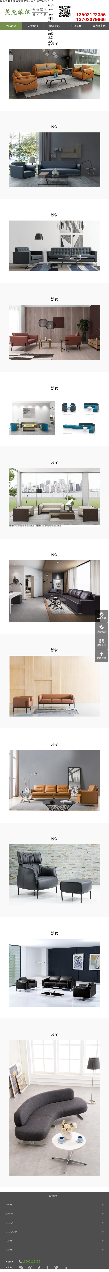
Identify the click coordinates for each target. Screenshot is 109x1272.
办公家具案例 (98, 25)
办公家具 (76, 25)
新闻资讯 (54, 25)
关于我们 (33, 25)
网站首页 (11, 25)
